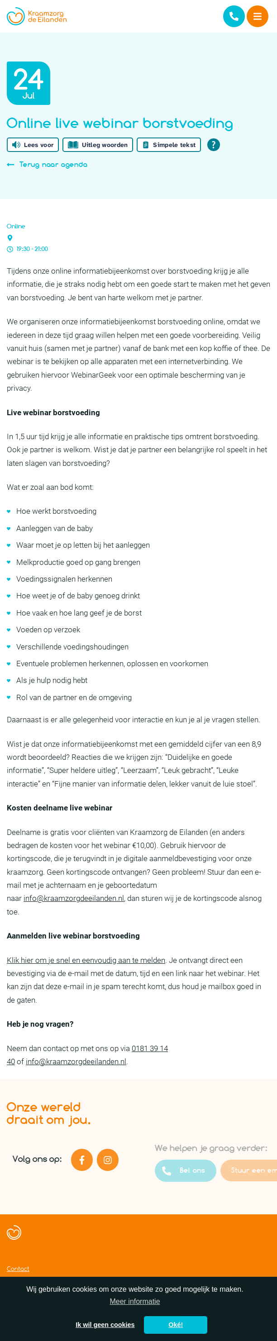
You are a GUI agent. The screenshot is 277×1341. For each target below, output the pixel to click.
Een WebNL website (38, 1245)
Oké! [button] (175, 1324)
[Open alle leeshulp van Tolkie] (213, 144)
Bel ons (198, 1170)
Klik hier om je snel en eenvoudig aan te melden (86, 960)
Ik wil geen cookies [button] (105, 1324)
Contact (18, 1268)
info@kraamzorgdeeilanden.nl (74, 898)
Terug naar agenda (47, 164)
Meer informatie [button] (135, 1301)
